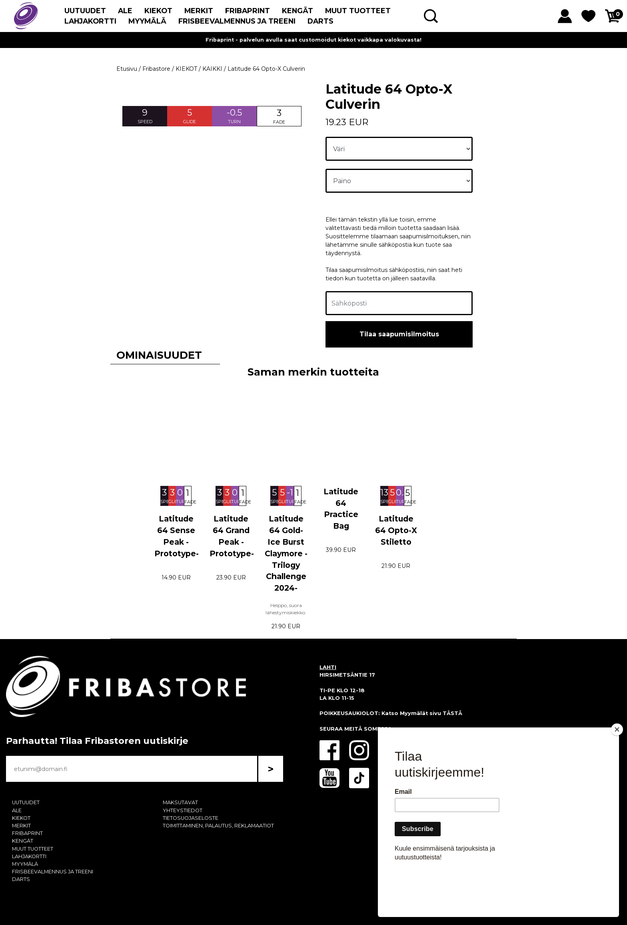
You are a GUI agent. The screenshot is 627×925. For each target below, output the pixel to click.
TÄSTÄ (452, 713)
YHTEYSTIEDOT (182, 810)
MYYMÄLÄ (147, 21)
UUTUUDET (85, 10)
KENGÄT (297, 10)
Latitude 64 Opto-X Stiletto (396, 530)
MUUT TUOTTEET (358, 10)
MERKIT (198, 10)
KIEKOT (158, 10)
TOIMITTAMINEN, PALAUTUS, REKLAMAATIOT (218, 826)
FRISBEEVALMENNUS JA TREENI (237, 21)
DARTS (320, 21)
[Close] (617, 775)
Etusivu (126, 68)
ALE (125, 10)
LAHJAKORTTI (90, 21)
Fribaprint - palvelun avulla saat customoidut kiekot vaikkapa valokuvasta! (313, 40)
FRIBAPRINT (247, 10)
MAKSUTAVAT (180, 802)
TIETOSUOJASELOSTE (190, 818)
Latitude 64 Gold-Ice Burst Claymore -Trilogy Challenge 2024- (286, 553)
